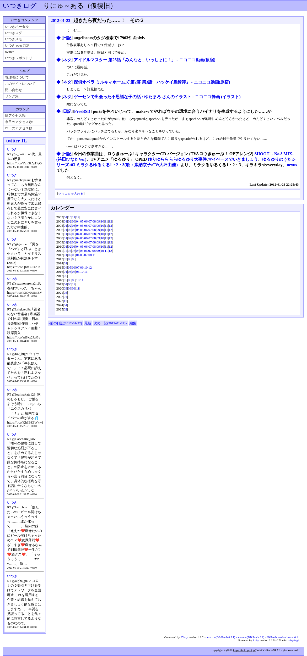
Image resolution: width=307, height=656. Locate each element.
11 (74, 217)
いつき (12, 149)
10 (69, 217)
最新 (87, 323)
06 (86, 221)
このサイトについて (20, 84)
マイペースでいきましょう (233, 159)
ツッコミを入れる (70, 194)
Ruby (256, 640)
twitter (9, 52)
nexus (292, 165)
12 (77, 217)
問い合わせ (13, 90)
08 (94, 221)
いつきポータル (17, 27)
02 (69, 221)
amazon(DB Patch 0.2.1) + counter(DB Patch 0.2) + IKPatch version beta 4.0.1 (252, 637)
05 (82, 221)
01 (65, 221)
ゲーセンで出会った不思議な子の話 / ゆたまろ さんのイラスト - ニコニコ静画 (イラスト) (157, 96)
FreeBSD (82, 111)
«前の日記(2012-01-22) (65, 323)
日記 (67, 38)
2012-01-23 (60, 20)
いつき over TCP (17, 45)
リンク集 (12, 96)
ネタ (67, 60)
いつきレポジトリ (18, 58)
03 (74, 221)
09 (98, 221)
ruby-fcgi (293, 640)
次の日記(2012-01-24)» (110, 323)
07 (90, 221)
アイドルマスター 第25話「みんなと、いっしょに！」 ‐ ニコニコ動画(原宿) (144, 60)
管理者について (17, 77)
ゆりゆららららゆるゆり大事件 (177, 159)
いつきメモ (13, 39)
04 (65, 217)
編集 (133, 323)
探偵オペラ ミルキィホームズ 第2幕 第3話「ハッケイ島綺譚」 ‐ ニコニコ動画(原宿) (152, 82)
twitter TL (16, 140)
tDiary (184, 637)
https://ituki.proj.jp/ (244, 650)
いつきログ (20, 5)
